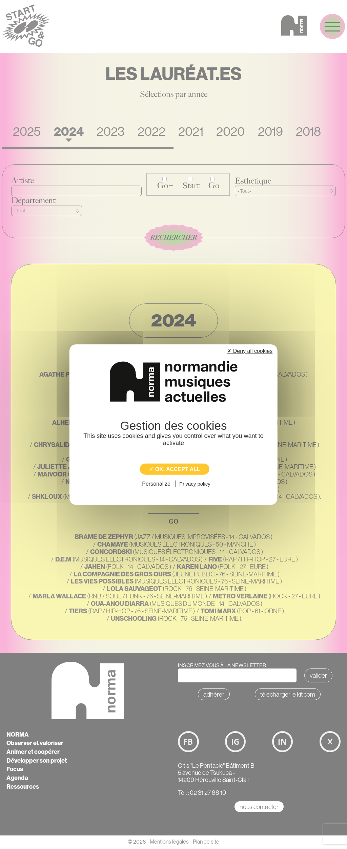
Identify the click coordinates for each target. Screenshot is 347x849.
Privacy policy (194, 484)
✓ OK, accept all (174, 469)
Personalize (156, 484)
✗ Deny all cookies (249, 351)
